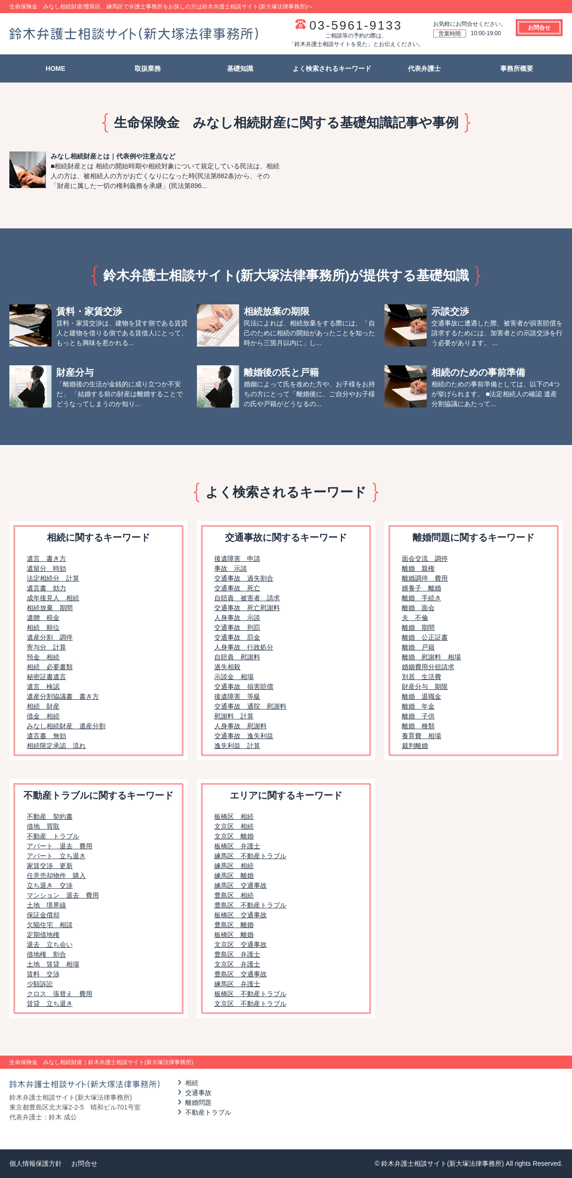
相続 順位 (43, 627)
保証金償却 (43, 915)
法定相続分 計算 (53, 578)
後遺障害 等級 (237, 696)
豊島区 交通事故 (240, 974)
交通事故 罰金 (237, 637)
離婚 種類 (418, 726)
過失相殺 (227, 667)
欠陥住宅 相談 (50, 925)
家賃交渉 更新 (50, 865)
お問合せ (539, 27)
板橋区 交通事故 (240, 915)
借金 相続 (43, 716)
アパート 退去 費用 (59, 846)
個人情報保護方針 (35, 1163)
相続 (191, 1083)
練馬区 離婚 (234, 875)
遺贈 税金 (43, 617)
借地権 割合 (46, 954)
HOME (55, 68)
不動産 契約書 (50, 816)
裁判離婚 (415, 745)
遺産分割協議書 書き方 (63, 696)
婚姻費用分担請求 (428, 667)
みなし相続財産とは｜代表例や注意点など (113, 156)
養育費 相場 (421, 736)
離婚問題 (198, 1102)
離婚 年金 (418, 706)
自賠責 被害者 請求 (247, 598)
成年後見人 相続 (53, 598)
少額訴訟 (40, 984)
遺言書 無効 (46, 736)
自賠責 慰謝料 (237, 657)
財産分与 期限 (425, 686)
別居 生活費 (421, 676)
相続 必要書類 (50, 667)
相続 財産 (43, 706)
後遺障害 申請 (237, 558)
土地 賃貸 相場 (53, 964)
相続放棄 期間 (50, 608)
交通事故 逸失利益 (243, 736)
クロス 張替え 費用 (59, 993)
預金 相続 (43, 657)
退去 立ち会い (50, 944)
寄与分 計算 (46, 647)
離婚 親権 (418, 568)
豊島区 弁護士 (237, 954)
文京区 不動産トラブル (250, 1003)
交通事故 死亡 (237, 588)
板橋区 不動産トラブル (250, 993)
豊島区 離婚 (234, 925)
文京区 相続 (234, 826)
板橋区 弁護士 (237, 846)
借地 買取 (43, 826)
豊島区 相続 (234, 895)
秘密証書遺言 (46, 676)
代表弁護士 (424, 68)
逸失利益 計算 (237, 745)
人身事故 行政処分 (243, 647)
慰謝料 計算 (234, 716)
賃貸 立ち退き (50, 1003)
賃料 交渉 (43, 974)
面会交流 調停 (425, 558)
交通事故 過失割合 (243, 578)
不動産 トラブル (53, 836)
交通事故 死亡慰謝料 (247, 608)
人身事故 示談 (237, 617)
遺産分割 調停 (50, 637)
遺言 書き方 (46, 558)
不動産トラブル (208, 1112)
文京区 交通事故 (240, 944)
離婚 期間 (418, 627)
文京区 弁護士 (237, 964)
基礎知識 (240, 68)
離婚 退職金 (421, 696)
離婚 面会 (418, 608)
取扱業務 (148, 68)
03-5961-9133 (355, 25)
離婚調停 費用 (425, 578)
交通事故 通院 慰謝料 (250, 706)
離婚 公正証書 (425, 637)
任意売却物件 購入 (56, 875)
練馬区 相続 (234, 865)
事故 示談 (230, 568)
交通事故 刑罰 (237, 627)
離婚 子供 (418, 716)
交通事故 (198, 1092)
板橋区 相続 (234, 816)
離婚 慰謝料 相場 (431, 657)
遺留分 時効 (46, 568)
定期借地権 (43, 934)
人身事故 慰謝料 (240, 726)
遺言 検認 (43, 686)
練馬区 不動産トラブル (250, 856)
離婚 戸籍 (418, 647)
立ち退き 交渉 (50, 885)
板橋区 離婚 (234, 934)
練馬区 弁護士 (237, 984)
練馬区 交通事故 (240, 885)
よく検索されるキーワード (332, 68)
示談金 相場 (234, 676)
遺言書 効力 (46, 588)
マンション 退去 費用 (63, 895)
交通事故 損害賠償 (243, 686)
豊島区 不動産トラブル (250, 905)
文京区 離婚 (234, 836)
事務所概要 (516, 68)
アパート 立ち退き (56, 856)
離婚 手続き (421, 598)
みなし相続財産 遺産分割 (66, 726)
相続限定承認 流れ (56, 745)
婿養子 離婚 (421, 588)
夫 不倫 (415, 617)
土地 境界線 (46, 905)
